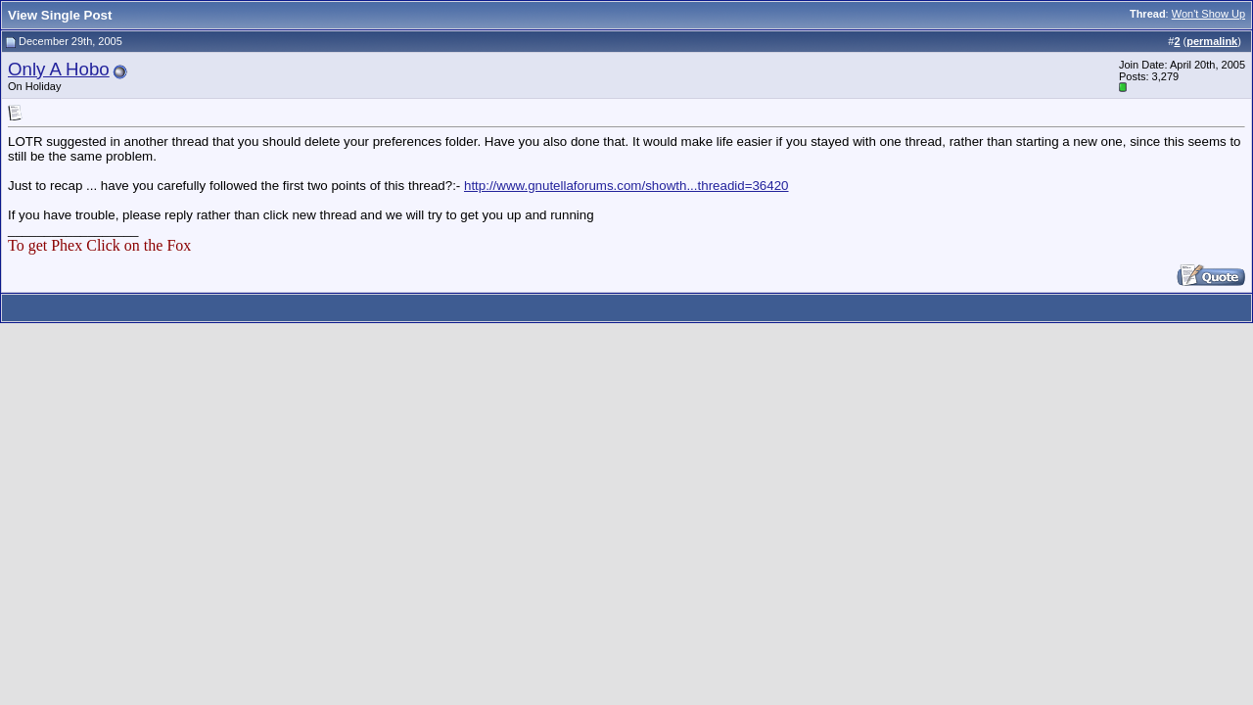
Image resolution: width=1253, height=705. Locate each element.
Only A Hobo (59, 69)
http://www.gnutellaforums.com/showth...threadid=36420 (626, 185)
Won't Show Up (1208, 14)
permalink (1211, 41)
